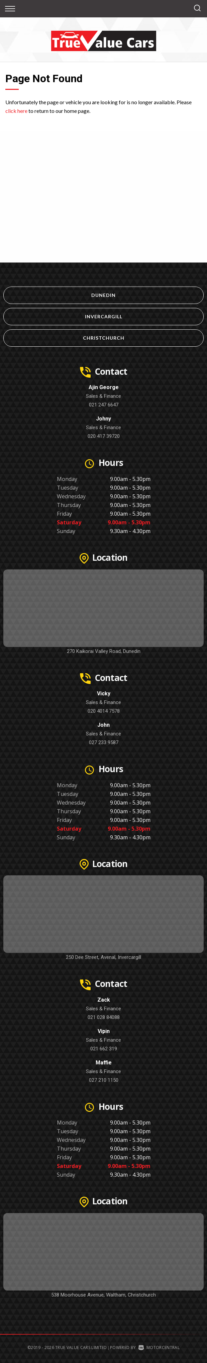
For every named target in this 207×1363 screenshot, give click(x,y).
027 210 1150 (103, 1080)
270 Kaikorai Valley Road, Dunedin (103, 651)
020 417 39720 (104, 436)
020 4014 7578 (104, 711)
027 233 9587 (103, 742)
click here (16, 111)
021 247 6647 (103, 405)
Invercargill (103, 316)
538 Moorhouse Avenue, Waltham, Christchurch (103, 1295)
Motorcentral (159, 1347)
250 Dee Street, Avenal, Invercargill (103, 957)
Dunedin (103, 295)
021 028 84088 (104, 1017)
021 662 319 (103, 1049)
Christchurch (103, 338)
